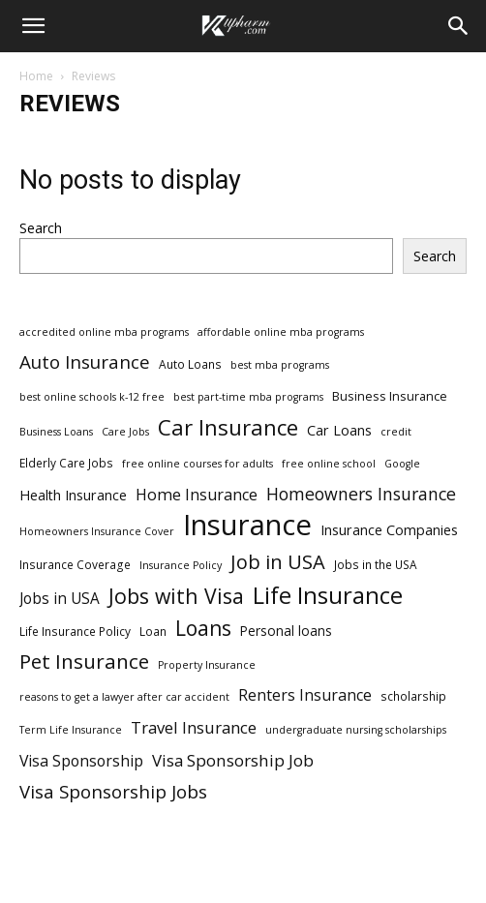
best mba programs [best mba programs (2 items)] (279, 365)
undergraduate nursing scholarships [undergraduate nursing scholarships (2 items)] (355, 730)
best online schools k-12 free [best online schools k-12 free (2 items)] (92, 397)
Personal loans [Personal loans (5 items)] (286, 630)
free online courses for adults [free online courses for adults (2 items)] (197, 463)
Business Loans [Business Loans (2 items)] (56, 431)
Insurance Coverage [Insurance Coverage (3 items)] (75, 564)
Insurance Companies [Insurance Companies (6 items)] (389, 530)
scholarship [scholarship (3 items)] (413, 696)
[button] (33, 26)
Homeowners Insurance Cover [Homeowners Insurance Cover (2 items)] (96, 531)
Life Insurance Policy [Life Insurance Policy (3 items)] (75, 631)
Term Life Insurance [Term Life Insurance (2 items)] (70, 730)
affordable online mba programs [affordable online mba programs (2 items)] (280, 332)
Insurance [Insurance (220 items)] (247, 525)
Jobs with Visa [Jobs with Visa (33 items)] (176, 596)
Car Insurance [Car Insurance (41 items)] (228, 427)
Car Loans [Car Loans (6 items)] (339, 430)
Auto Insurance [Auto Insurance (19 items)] (84, 362)
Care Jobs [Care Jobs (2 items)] (125, 431)
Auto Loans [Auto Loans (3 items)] (190, 364)
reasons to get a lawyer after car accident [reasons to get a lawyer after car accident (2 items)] (124, 697)
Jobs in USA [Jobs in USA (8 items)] (59, 598)
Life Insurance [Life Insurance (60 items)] (328, 596)
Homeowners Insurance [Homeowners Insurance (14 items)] (361, 494)
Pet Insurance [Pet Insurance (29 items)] (84, 661)
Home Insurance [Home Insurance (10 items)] (197, 495)
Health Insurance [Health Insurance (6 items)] (73, 495)
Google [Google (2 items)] (402, 463)
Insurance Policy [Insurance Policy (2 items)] (180, 565)
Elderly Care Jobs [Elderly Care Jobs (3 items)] (66, 462)
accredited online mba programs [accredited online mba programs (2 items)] (104, 332)
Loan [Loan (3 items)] (153, 631)
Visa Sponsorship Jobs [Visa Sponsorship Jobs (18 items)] (113, 791)
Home (36, 76)
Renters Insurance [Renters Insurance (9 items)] (305, 695)
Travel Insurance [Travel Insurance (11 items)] (194, 727)
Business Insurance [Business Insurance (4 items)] (389, 396)
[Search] (459, 26)
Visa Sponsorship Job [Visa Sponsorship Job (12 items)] (233, 760)
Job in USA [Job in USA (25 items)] (277, 562)
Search (40, 228)
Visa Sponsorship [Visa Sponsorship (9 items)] (81, 761)
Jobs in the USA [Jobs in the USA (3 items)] (375, 564)
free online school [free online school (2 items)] (329, 463)
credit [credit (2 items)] (395, 431)
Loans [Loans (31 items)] (203, 628)
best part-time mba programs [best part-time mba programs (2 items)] (248, 397)
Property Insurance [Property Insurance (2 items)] (207, 665)
